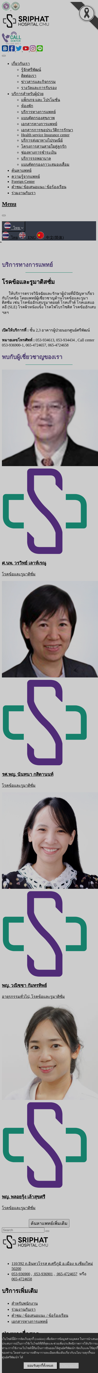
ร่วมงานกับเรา (24, 193)
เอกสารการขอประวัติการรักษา (47, 130)
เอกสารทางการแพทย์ (39, 124)
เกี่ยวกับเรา (21, 64)
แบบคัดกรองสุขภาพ (38, 118)
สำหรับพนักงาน (25, 1303)
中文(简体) (50, 237)
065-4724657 (66, 1274)
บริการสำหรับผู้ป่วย (27, 94)
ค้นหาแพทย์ (21, 170)
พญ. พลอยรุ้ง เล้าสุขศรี (23, 1196)
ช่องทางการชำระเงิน (38, 152)
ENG (27, 237)
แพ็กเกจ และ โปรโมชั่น (40, 100)
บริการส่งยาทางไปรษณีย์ (42, 140)
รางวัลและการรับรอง (39, 88)
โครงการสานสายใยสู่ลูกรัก (44, 146)
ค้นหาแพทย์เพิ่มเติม (49, 1223)
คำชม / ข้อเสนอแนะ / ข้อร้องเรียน (40, 1315)
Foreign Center (23, 181)
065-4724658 (22, 1279)
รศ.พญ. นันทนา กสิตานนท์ (27, 774)
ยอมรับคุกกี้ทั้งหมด (40, 1365)
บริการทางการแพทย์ (38, 112)
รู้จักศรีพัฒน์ (31, 70)
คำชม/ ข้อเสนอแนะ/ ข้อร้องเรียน (39, 187)
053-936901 (43, 1274)
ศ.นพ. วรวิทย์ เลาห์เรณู (24, 563)
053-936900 (21, 1274)
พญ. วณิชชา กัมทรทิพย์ (24, 985)
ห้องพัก (27, 106)
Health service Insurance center (45, 135)
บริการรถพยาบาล (36, 158)
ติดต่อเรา (28, 76)
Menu (9, 204)
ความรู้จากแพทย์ (26, 176)
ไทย (13, 228)
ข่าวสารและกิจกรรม (38, 82)
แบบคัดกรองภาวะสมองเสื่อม (45, 164)
